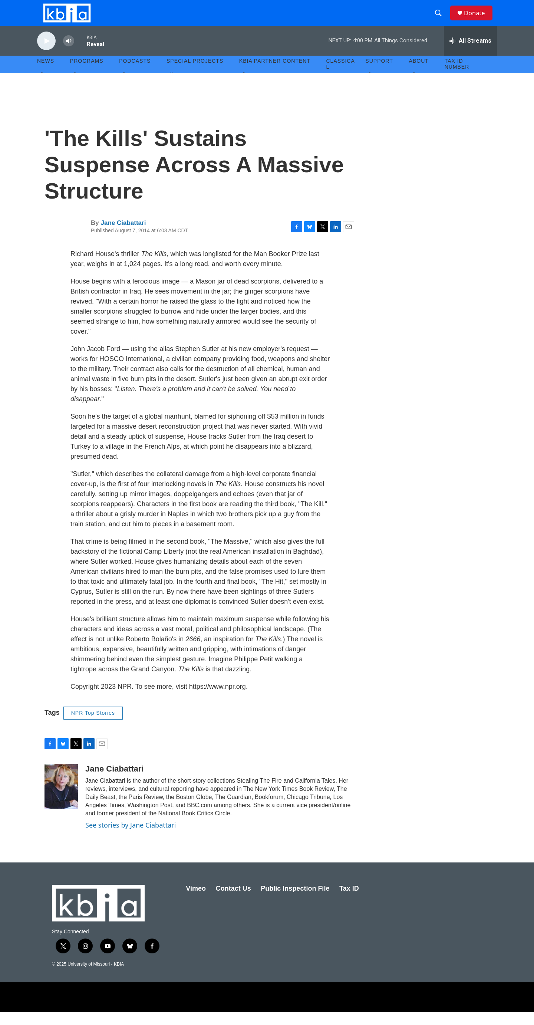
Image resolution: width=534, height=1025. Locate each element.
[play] (46, 54)
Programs (86, 74)
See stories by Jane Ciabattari (130, 838)
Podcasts (135, 74)
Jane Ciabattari (123, 235)
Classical (340, 77)
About (419, 74)
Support (379, 74)
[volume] (68, 54)
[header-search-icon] (441, 19)
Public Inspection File (295, 901)
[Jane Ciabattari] (61, 799)
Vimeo (196, 901)
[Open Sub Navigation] (43, 86)
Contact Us (233, 901)
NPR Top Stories (93, 726)
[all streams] (470, 54)
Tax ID (349, 901)
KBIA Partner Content (274, 74)
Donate (478, 19)
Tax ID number (457, 77)
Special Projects (195, 74)
